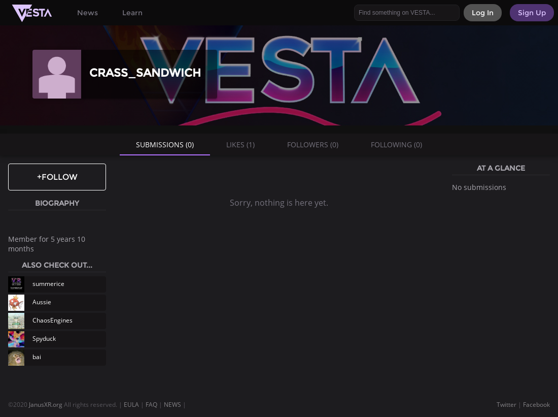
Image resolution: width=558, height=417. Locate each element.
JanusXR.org (45, 404)
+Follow (57, 177)
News (87, 12)
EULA (131, 404)
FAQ (151, 404)
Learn (132, 12)
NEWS (172, 404)
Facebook (536, 404)
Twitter (506, 404)
